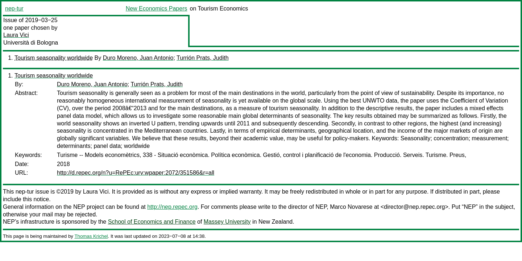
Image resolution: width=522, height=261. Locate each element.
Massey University (227, 222)
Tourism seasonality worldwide (53, 58)
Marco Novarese (351, 207)
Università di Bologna (30, 43)
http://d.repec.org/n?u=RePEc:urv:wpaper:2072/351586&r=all (135, 173)
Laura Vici (16, 35)
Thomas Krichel (91, 236)
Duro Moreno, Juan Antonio (138, 58)
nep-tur (14, 8)
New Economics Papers (156, 8)
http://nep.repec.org (172, 207)
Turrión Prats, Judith (202, 58)
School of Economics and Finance (152, 222)
